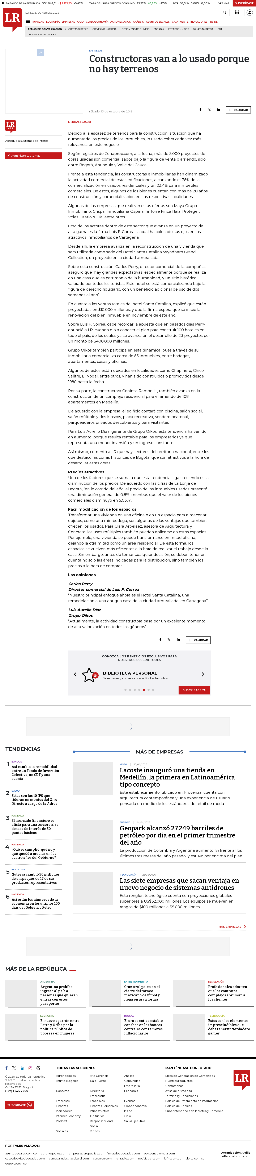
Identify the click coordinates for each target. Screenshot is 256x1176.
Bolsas (129, 1015)
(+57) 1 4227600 (16, 1090)
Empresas (62, 1101)
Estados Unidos (178, 29)
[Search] (224, 12)
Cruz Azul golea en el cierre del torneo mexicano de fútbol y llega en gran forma (142, 993)
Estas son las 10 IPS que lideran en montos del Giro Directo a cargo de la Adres (34, 800)
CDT (220, 29)
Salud (16, 790)
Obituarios (97, 1116)
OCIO (80, 21)
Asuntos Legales (67, 1080)
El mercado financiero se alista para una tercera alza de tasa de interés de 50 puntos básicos (35, 827)
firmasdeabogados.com (123, 1153)
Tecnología (216, 1015)
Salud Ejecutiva (134, 1121)
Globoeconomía (135, 1106)
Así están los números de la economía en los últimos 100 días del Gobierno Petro (36, 903)
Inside (128, 1111)
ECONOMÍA (53, 21)
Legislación (216, 981)
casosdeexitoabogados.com (25, 1158)
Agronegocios (66, 1075)
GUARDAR (238, 110)
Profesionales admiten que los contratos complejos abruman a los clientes (227, 993)
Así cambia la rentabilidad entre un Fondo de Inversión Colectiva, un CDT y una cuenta (35, 773)
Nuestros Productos (178, 1080)
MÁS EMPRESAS (229, 926)
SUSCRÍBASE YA (194, 690)
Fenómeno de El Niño (135, 29)
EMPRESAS (68, 21)
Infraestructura (100, 1111)
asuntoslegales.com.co (21, 1153)
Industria (18, 869)
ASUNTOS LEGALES (158, 21)
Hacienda (18, 815)
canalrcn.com (102, 1158)
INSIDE (214, 21)
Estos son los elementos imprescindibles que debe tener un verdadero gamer (229, 1027)
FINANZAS (38, 21)
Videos (94, 1131)
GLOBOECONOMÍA (97, 21)
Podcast (61, 1121)
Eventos (129, 1101)
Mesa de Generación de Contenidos (190, 1075)
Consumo (62, 1090)
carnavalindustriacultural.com (69, 1158)
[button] (74, 675)
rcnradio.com (125, 1158)
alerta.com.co (195, 1158)
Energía (159, 29)
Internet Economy (68, 1116)
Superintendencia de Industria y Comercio (194, 1111)
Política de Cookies (178, 1106)
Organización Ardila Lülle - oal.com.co (236, 1154)
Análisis (129, 1075)
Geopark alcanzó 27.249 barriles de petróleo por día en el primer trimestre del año (177, 835)
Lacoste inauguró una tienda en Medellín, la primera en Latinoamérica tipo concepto (177, 777)
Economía (47, 1015)
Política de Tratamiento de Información (191, 1101)
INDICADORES (199, 21)
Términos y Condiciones (181, 1095)
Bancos (17, 761)
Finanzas (62, 1106)
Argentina (47, 981)
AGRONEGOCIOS (120, 21)
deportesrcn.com (17, 1163)
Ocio (127, 1116)
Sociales (62, 1131)
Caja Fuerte (98, 1080)
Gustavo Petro (78, 29)
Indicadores (64, 1111)
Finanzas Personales (104, 1106)
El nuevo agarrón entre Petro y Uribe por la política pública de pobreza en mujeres (60, 1027)
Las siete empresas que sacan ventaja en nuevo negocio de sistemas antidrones (179, 884)
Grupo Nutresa (203, 29)
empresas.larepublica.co (85, 1153)
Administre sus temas (23, 155)
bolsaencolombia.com (159, 1153)
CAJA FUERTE (180, 21)
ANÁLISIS (138, 21)
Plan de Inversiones (42, 34)
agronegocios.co (52, 1153)
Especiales (97, 1101)
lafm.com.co (172, 1158)
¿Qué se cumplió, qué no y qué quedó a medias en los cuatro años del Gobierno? (34, 853)
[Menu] (28, 21)
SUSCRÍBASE (244, 3)
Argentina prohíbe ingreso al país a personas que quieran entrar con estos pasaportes (59, 995)
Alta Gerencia (99, 1075)
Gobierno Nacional (105, 29)
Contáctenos (174, 1085)
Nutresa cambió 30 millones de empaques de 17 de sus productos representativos (36, 878)
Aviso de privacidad (178, 1090)
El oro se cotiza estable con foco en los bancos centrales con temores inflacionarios (143, 1027)
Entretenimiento (136, 981)
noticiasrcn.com (149, 1158)
